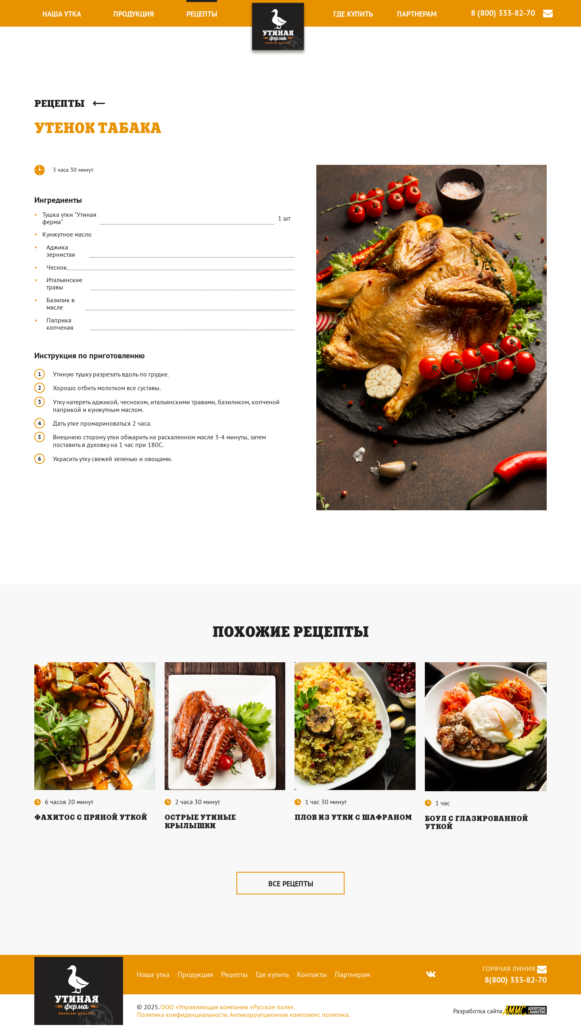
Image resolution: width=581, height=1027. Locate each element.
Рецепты (201, 14)
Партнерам (417, 14)
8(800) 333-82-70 (515, 980)
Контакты (312, 974)
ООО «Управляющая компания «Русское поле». (228, 1007)
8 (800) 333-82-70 (503, 13)
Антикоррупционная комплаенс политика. (290, 1014)
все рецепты (290, 883)
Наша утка (61, 14)
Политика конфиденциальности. (182, 1014)
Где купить (353, 14)
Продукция (133, 14)
